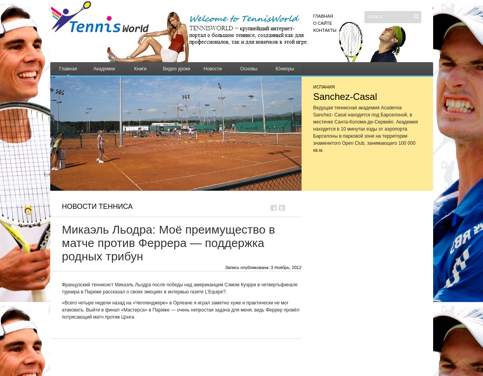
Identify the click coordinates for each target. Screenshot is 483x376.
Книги (140, 69)
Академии (104, 69)
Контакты (325, 30)
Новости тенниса (97, 206)
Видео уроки (176, 69)
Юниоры (285, 69)
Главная (323, 16)
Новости (212, 69)
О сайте (323, 23)
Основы (249, 69)
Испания (324, 87)
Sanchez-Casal (345, 96)
